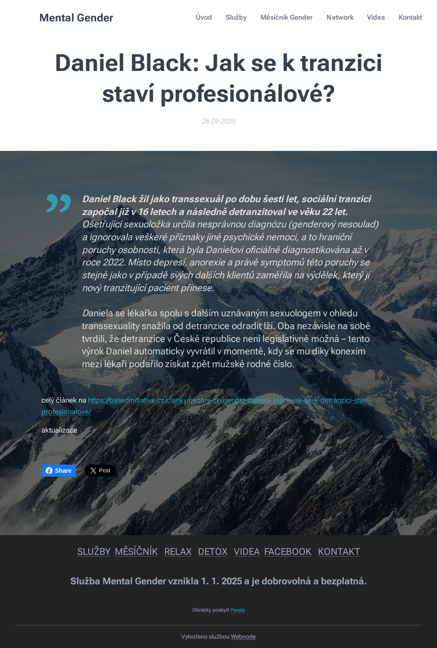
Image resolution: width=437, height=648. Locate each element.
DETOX (212, 551)
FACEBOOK (288, 551)
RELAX (178, 551)
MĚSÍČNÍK (136, 551)
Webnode (243, 636)
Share (59, 470)
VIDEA (247, 551)
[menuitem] (211, 17)
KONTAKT (339, 551)
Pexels (237, 610)
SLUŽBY (94, 551)
